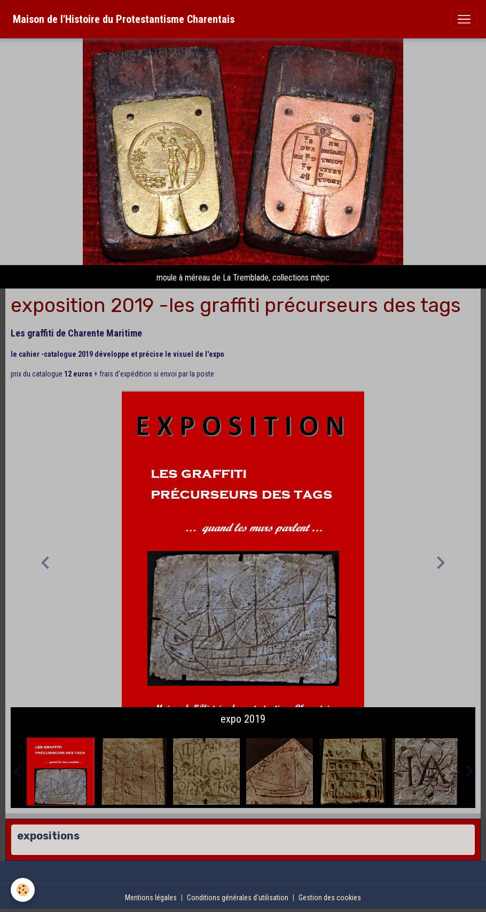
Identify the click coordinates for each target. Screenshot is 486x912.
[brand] (124, 19)
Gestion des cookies (330, 897)
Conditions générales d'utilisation (237, 897)
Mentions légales (151, 897)
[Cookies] (23, 890)
